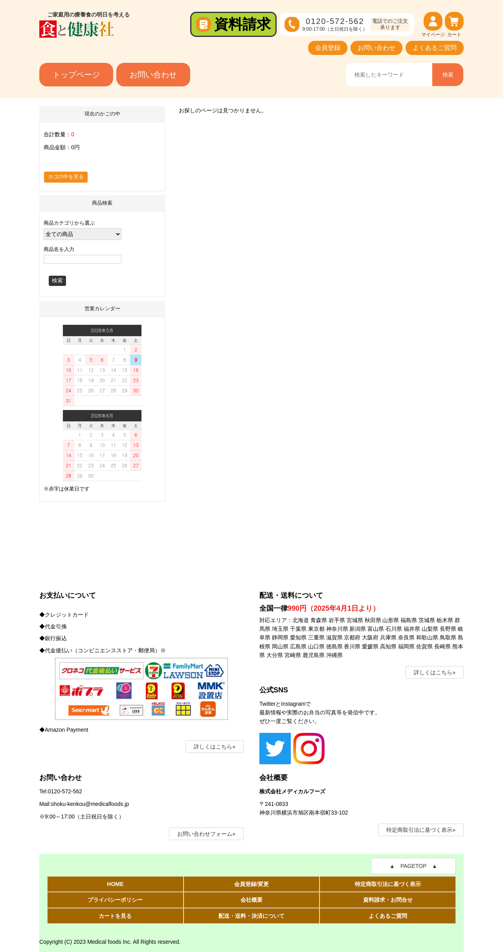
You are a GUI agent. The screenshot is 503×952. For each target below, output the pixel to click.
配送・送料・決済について (251, 916)
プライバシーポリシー (115, 900)
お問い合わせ (376, 47)
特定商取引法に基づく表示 (388, 884)
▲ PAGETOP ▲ (413, 866)
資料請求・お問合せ (388, 900)
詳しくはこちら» (214, 746)
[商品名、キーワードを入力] (389, 74)
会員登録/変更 (251, 884)
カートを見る (115, 916)
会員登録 (327, 47)
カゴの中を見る (66, 176)
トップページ (76, 74)
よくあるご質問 (435, 47)
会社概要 (251, 900)
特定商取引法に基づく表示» (420, 830)
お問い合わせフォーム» (206, 834)
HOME (115, 884)
